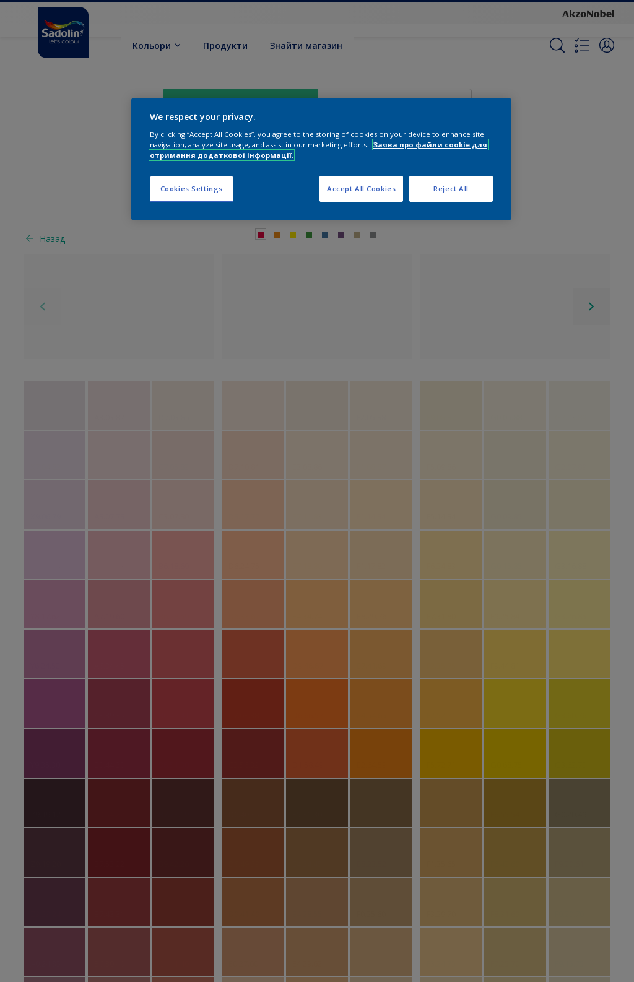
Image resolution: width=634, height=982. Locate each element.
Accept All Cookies (361, 188)
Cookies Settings (191, 188)
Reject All (451, 188)
